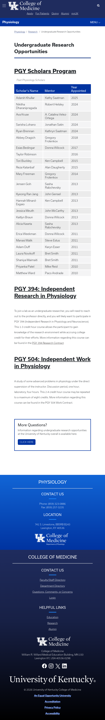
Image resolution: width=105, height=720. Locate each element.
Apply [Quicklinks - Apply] (30, 13)
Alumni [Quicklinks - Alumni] (65, 13)
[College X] (57, 666)
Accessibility (52, 713)
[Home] (25, 5)
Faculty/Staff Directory (52, 580)
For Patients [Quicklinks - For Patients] (42, 13)
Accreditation (52, 701)
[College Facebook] (44, 667)
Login (52, 597)
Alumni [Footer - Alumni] (53, 629)
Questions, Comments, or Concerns (52, 592)
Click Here (27, 442)
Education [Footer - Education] (52, 617)
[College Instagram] (51, 667)
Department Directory (52, 586)
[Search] (99, 5)
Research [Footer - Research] (52, 623)
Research (33, 32)
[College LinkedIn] (64, 667)
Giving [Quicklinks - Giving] (55, 13)
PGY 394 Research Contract (48, 343)
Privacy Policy (53, 707)
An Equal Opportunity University (52, 695)
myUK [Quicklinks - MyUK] (74, 13)
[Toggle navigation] (4, 6)
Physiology (19, 32)
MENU (95, 22)
